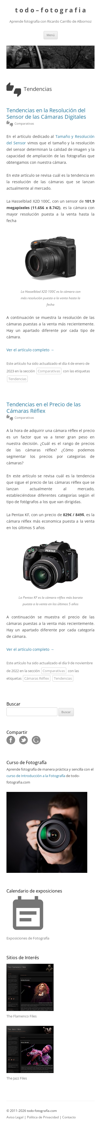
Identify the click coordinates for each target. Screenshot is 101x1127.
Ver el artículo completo (30, 349)
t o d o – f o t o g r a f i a (50, 10)
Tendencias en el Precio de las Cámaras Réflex (43, 407)
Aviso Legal (14, 1117)
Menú (51, 35)
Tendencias (17, 378)
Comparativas (49, 371)
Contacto (69, 1117)
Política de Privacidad (43, 1117)
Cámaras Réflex (36, 678)
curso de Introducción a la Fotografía (35, 775)
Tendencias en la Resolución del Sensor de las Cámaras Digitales (46, 113)
